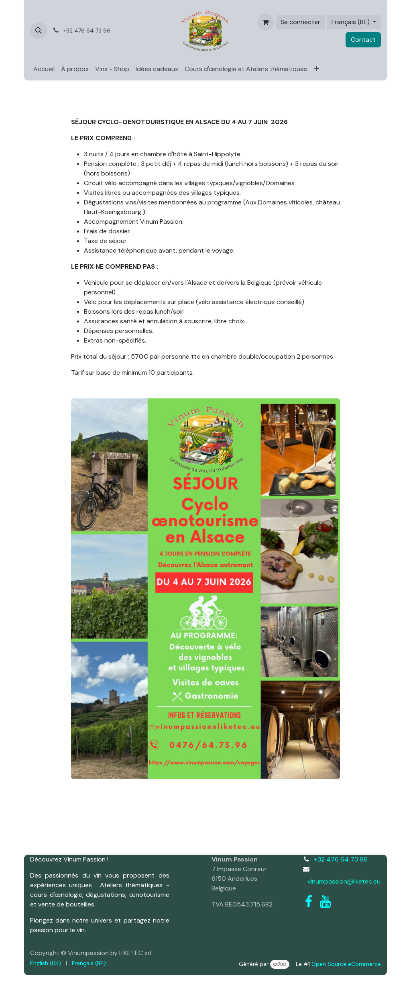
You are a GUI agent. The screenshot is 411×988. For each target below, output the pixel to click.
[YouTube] (325, 902)
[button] (38, 30)
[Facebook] (308, 902)
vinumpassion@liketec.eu (343, 881)
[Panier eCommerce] (265, 22)
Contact (363, 39)
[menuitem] (44, 69)
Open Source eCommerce (346, 964)
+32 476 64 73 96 (341, 859)
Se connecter (300, 22)
